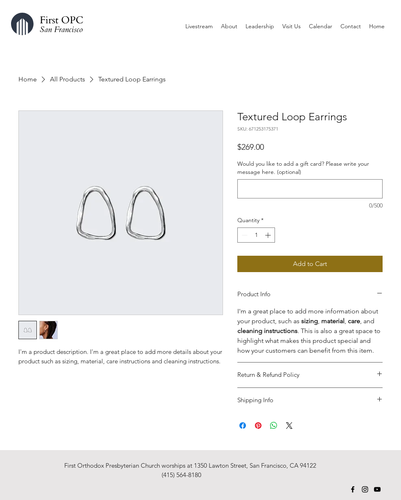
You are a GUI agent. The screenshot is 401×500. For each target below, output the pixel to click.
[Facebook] (353, 489)
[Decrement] (244, 235)
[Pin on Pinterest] (258, 425)
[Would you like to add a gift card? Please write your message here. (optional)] (310, 189)
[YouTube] (377, 489)
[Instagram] (365, 489)
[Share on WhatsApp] (274, 425)
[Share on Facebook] (243, 425)
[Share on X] (289, 425)
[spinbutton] (256, 235)
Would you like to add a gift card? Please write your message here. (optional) (303, 168)
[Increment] (269, 235)
